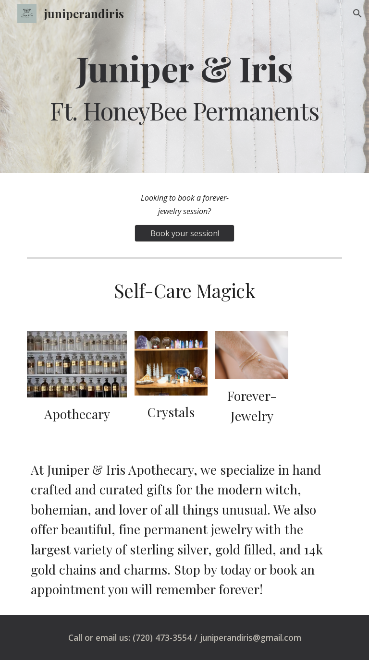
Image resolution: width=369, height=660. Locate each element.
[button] (357, 13)
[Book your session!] (184, 233)
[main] (184, 86)
